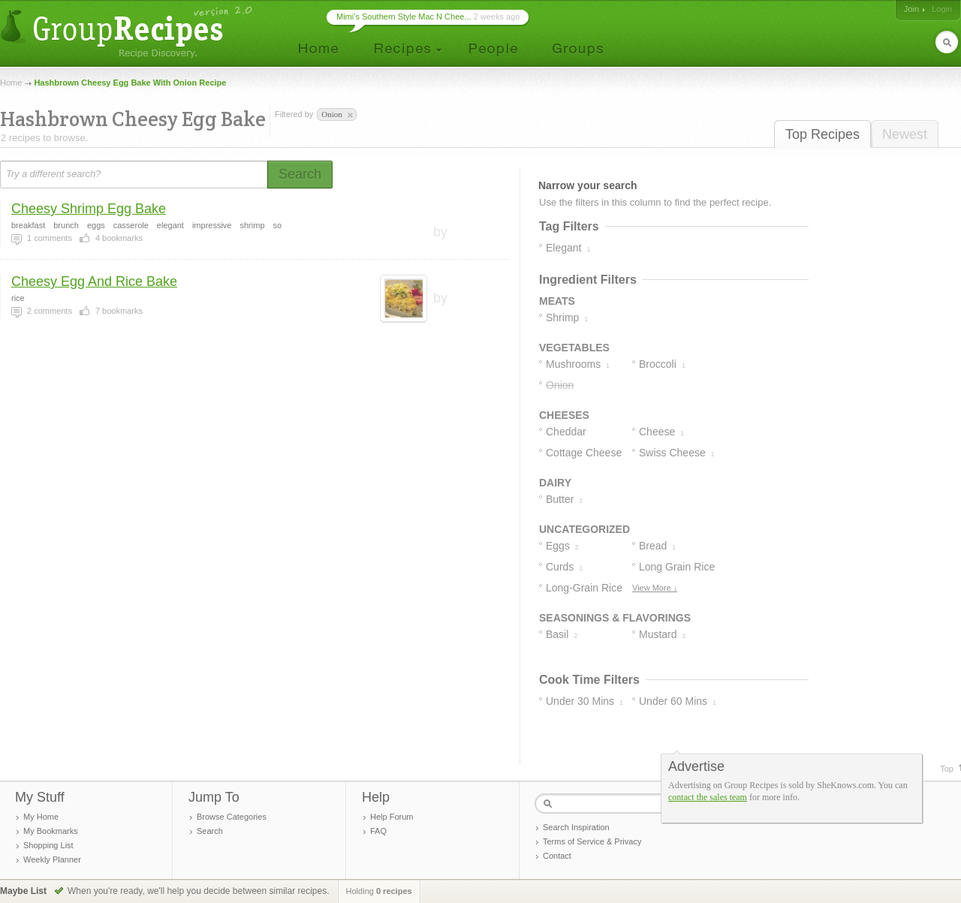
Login (942, 9)
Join (911, 9)
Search (210, 830)
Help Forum (391, 816)
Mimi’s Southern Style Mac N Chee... (403, 16)
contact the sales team (707, 797)
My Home (41, 816)
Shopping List (48, 845)
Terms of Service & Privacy (592, 841)
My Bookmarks (50, 830)
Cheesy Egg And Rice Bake (94, 281)
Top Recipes (822, 134)
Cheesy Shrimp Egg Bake (88, 208)
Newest (904, 134)
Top (946, 768)
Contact (557, 855)
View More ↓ (654, 587)
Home (11, 82)
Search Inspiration (576, 827)
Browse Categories (232, 816)
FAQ (378, 830)
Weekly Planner (52, 859)
